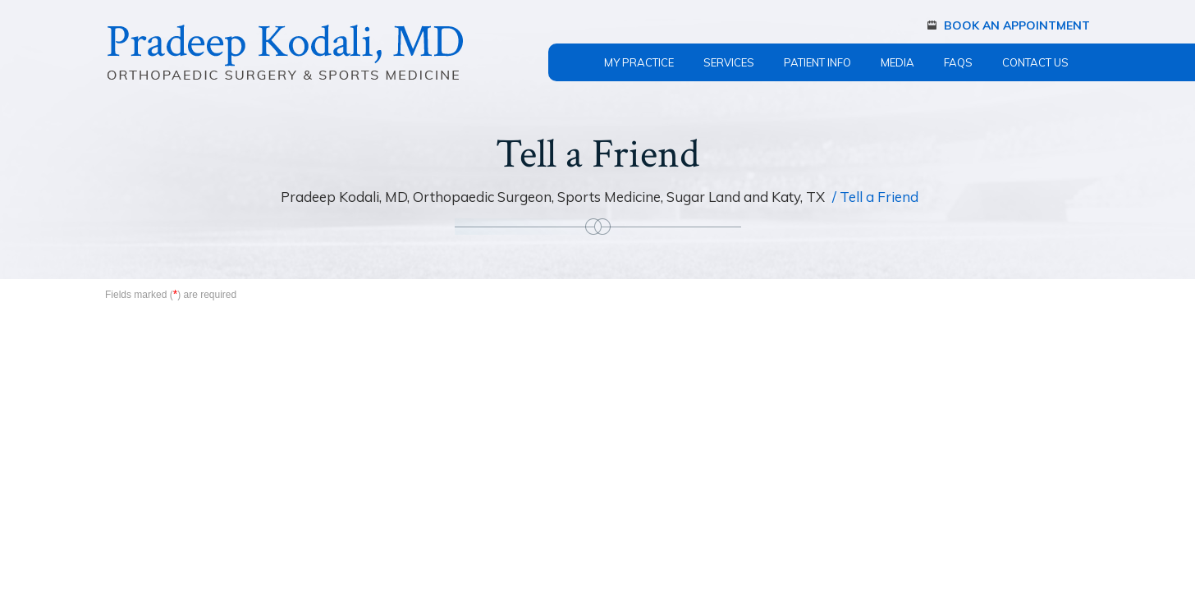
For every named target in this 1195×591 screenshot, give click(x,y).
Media (897, 62)
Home (568, 53)
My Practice (639, 62)
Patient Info (817, 62)
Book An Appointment (1017, 25)
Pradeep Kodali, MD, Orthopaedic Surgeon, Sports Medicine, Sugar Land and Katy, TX (554, 196)
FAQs (958, 62)
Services (728, 62)
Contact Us (1035, 62)
